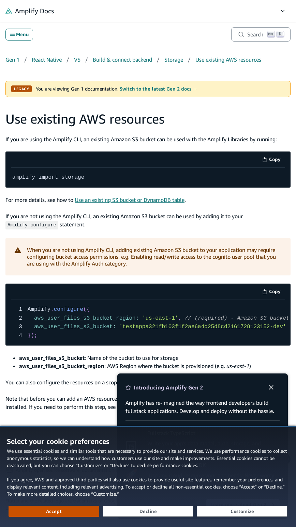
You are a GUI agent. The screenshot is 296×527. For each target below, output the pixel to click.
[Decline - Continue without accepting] (148, 511)
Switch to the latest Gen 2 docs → (158, 89)
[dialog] (148, 476)
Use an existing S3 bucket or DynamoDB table (129, 199)
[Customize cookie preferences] (242, 511)
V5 (77, 59)
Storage (173, 59)
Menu (19, 34)
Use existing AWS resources (228, 59)
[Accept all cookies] (54, 511)
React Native (47, 59)
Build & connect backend (122, 59)
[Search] (261, 34)
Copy (273, 160)
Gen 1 (12, 59)
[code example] (148, 178)
